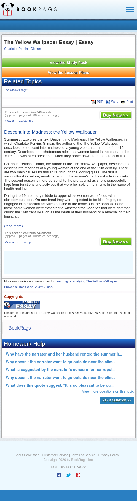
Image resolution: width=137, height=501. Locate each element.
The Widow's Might (15, 90)
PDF (97, 101)
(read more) (13, 226)
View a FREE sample (19, 120)
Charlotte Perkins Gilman (22, 49)
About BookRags (27, 455)
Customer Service (55, 455)
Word (112, 101)
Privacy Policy (108, 455)
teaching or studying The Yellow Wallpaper (86, 281)
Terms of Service (83, 455)
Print (127, 101)
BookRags (20, 328)
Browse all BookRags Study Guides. (28, 286)
